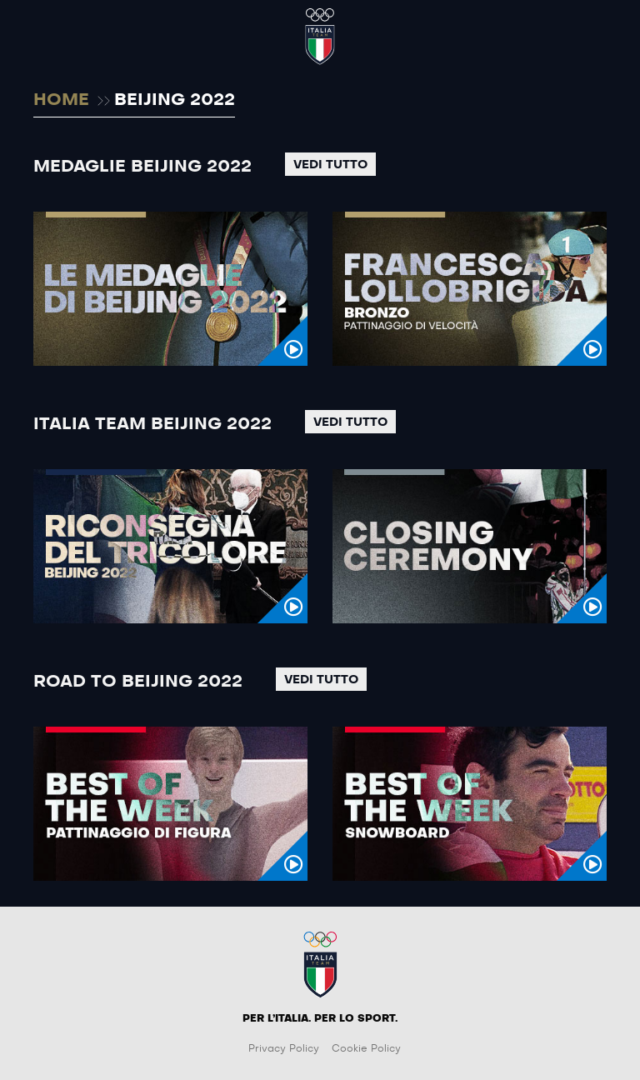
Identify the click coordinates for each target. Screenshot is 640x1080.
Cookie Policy (366, 1048)
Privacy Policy (283, 1048)
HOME (61, 100)
